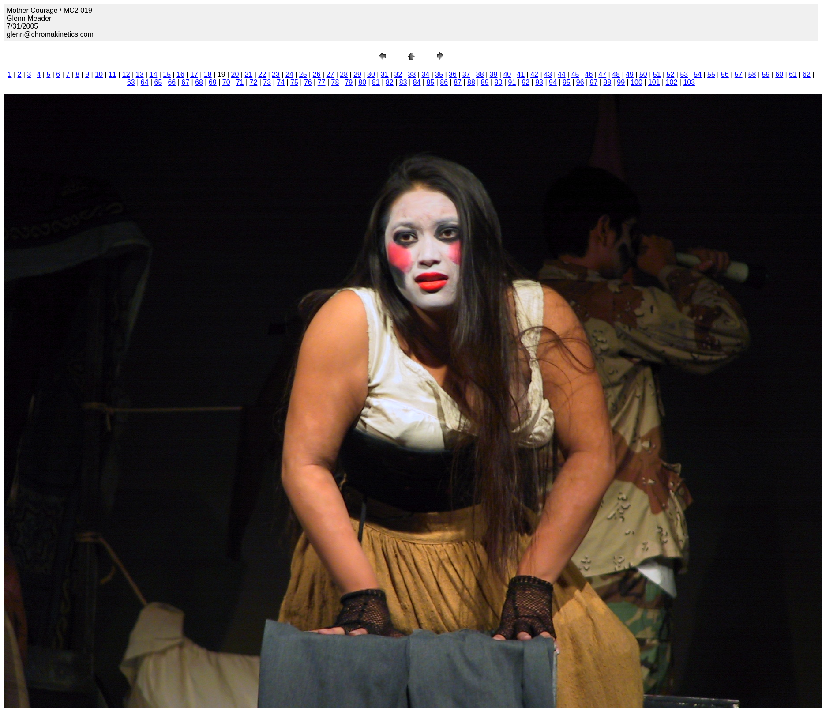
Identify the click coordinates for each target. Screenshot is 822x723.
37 (466, 74)
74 (281, 82)
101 (654, 82)
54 (698, 74)
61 (793, 74)
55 (711, 74)
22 (262, 74)
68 (199, 82)
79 (349, 82)
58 (752, 74)
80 (362, 82)
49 (630, 74)
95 (567, 82)
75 (294, 82)
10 (99, 74)
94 (553, 82)
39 (494, 74)
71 (240, 82)
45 (575, 74)
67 (185, 82)
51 (657, 74)
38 (480, 74)
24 (289, 74)
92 (525, 82)
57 (739, 74)
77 (322, 82)
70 (226, 82)
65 (158, 82)
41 (521, 74)
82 (390, 82)
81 (376, 82)
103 (689, 82)
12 (126, 74)
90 (499, 82)
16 (180, 74)
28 (344, 74)
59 (765, 74)
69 (213, 82)
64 (145, 82)
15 (167, 74)
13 (140, 74)
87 (458, 82)
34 (425, 74)
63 (131, 82)
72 (254, 82)
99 (621, 82)
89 (485, 82)
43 (548, 74)
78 (335, 82)
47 (602, 74)
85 (430, 82)
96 (580, 82)
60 (779, 74)
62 (807, 74)
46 (589, 74)
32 (398, 74)
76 (308, 82)
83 (403, 82)
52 (671, 74)
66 (172, 82)
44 (562, 74)
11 (112, 74)
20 (235, 74)
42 (534, 74)
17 (194, 74)
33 (412, 74)
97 (594, 82)
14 (154, 74)
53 (684, 74)
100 (636, 82)
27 (330, 74)
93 (539, 82)
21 (248, 74)
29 (357, 74)
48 (616, 74)
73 (267, 82)
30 (371, 74)
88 (471, 82)
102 (672, 82)
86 (444, 82)
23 (276, 74)
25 (303, 74)
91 (512, 82)
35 (439, 74)
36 (453, 74)
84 (417, 82)
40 (507, 74)
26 (317, 74)
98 (607, 82)
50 (643, 74)
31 (385, 74)
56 (725, 74)
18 (208, 74)
